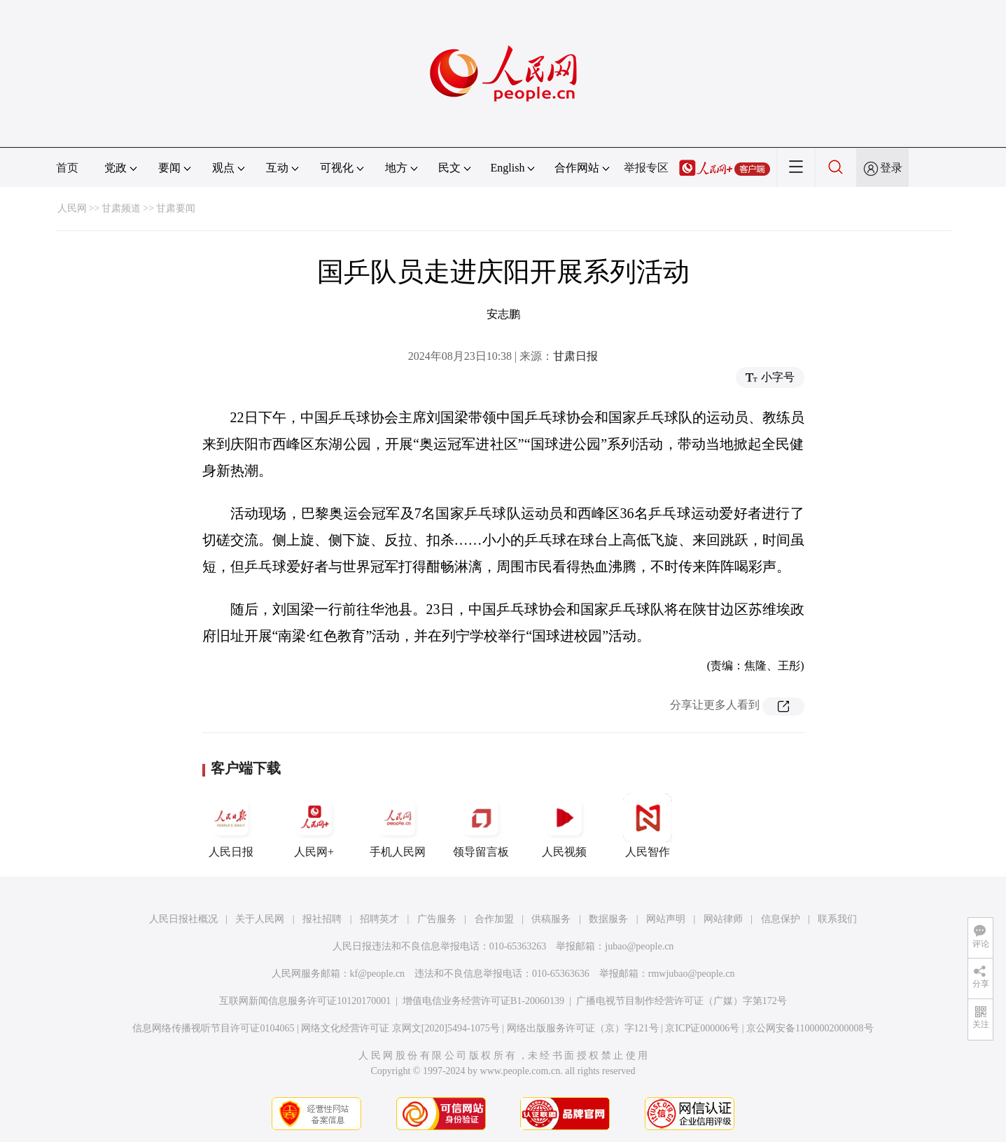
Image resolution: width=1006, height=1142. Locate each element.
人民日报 (231, 825)
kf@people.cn (377, 973)
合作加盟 (494, 919)
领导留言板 (481, 825)
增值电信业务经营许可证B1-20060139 (483, 1001)
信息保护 (780, 919)
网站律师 (723, 919)
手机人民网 (398, 825)
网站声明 (665, 919)
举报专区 (646, 168)
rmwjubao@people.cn (691, 973)
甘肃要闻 (175, 208)
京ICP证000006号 (702, 1028)
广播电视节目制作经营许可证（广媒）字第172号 (681, 1001)
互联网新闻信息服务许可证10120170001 (305, 1001)
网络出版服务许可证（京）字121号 (583, 1028)
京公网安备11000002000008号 (809, 1028)
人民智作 (647, 825)
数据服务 (608, 919)
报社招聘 (322, 919)
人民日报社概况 (183, 919)
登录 (891, 168)
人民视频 (564, 825)
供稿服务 (551, 919)
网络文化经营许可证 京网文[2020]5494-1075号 (400, 1028)
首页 (67, 168)
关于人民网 (259, 919)
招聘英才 (379, 919)
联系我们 (837, 919)
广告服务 (436, 919)
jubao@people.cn (639, 946)
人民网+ (314, 825)
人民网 (72, 208)
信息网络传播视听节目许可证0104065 (213, 1028)
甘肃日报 (575, 356)
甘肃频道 (121, 208)
